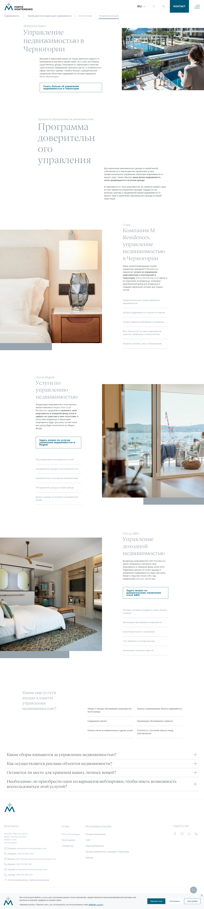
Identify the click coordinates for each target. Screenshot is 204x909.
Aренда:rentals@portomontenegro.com (26, 869)
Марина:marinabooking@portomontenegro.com (30, 859)
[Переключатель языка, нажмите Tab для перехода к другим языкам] (141, 6)
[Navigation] (197, 6)
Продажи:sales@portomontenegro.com (25, 848)
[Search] (150, 6)
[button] (154, 6)
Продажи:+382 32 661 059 (19, 853)
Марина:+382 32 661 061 (18, 864)
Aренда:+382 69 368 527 (18, 874)
